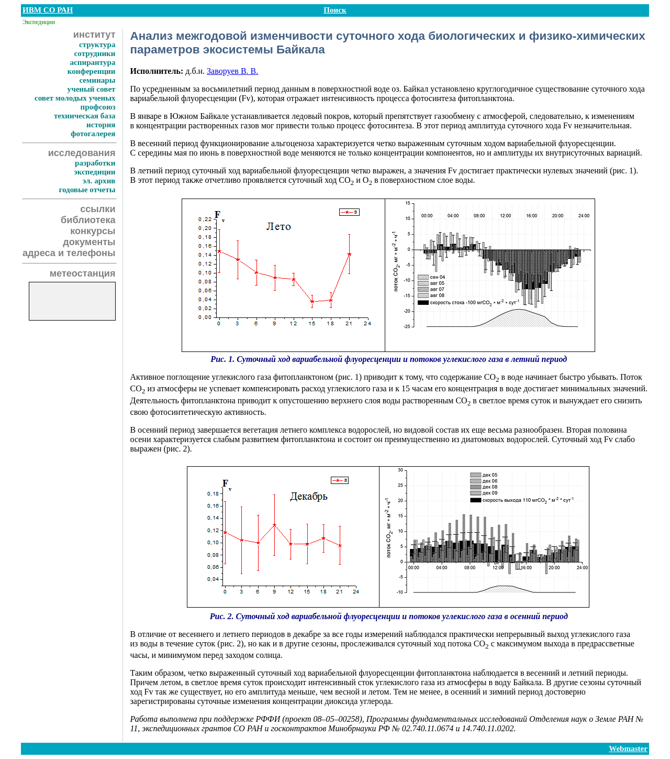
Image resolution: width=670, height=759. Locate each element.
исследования (82, 153)
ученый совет (92, 89)
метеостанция (83, 273)
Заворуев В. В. (232, 71)
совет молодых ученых (75, 98)
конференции (92, 71)
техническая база (85, 116)
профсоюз (98, 107)
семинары (97, 80)
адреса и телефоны (69, 253)
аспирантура (92, 62)
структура (97, 44)
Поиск (334, 10)
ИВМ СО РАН (48, 10)
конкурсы (92, 231)
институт (94, 34)
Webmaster (628, 748)
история (100, 124)
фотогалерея (93, 133)
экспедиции (94, 172)
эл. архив (99, 181)
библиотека (88, 220)
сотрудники (95, 53)
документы (89, 242)
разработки (95, 163)
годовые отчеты (87, 189)
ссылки (97, 209)
